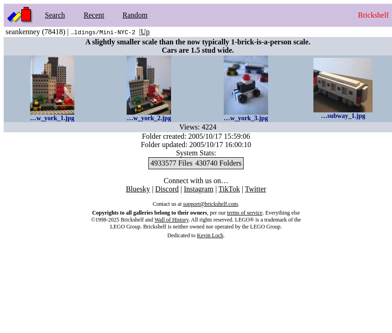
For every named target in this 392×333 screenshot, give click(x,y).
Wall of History (171, 219)
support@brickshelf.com (210, 204)
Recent (94, 15)
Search (55, 15)
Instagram (199, 189)
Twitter (255, 189)
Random (134, 15)
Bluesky (138, 189)
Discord (167, 189)
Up (145, 32)
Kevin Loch (210, 235)
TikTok (229, 189)
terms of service (245, 213)
